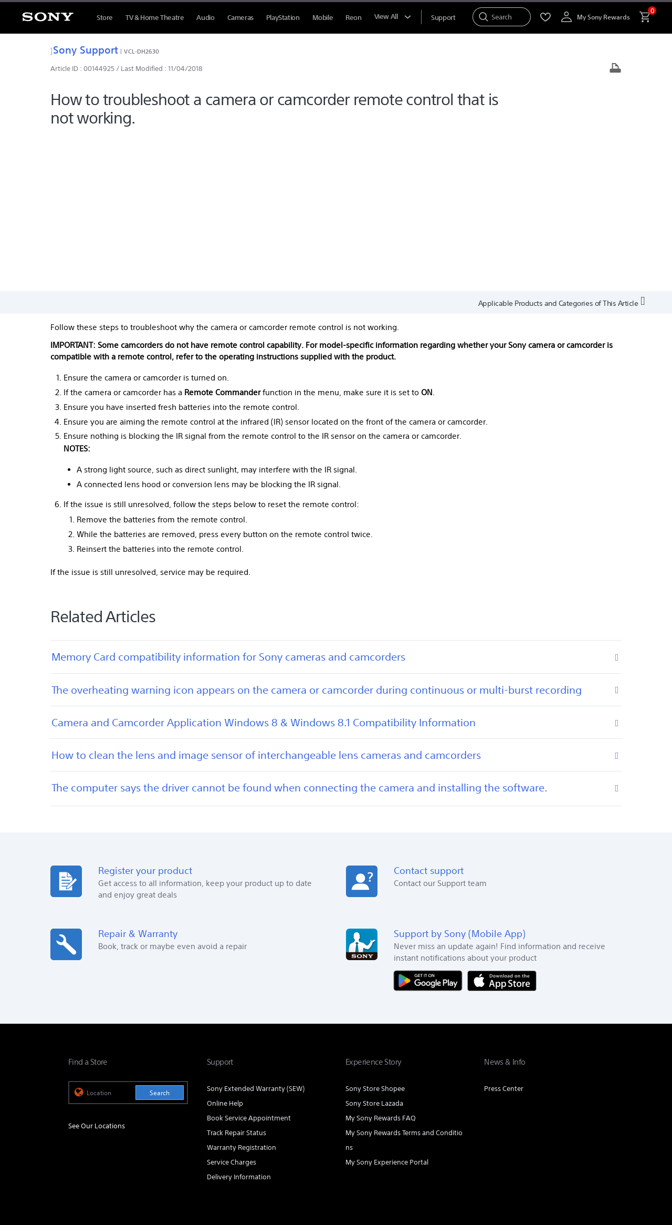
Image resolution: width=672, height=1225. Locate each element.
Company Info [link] (503, 1072)
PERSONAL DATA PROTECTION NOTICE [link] (239, 1149)
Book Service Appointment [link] (249, 962)
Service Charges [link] (231, 1006)
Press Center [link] (503, 933)
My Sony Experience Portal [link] (386, 1006)
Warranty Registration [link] (241, 991)
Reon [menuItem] (353, 17)
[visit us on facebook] (525, 1098)
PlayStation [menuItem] (283, 17)
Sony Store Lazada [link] (374, 947)
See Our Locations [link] (96, 969)
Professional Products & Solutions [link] (417, 1072)
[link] (87, 1100)
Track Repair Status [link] (236, 977)
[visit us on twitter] (570, 1098)
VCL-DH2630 (141, 51)
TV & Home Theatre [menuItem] (154, 17)
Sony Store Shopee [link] (375, 933)
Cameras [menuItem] (240, 17)
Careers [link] (547, 1072)
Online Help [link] (225, 947)
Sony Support (84, 50)
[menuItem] (443, 17)
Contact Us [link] (587, 1072)
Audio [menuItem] (205, 17)
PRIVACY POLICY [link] (158, 1149)
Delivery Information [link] (239, 1021)
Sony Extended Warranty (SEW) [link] (255, 933)
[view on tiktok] (593, 1098)
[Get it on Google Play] (430, 824)
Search (160, 937)
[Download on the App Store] (502, 824)
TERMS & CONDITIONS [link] (99, 1149)
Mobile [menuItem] (322, 17)
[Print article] (615, 69)
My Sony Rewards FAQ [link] (380, 962)
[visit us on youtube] (502, 1098)
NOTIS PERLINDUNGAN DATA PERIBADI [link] (121, 1158)
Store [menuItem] (105, 17)
